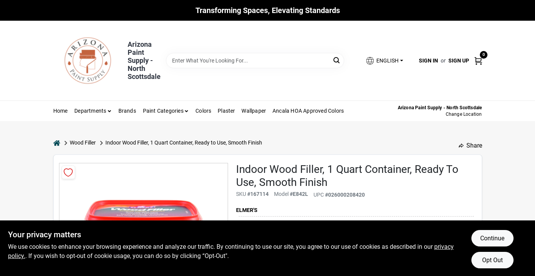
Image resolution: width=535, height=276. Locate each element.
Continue (492, 238)
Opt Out (492, 260)
